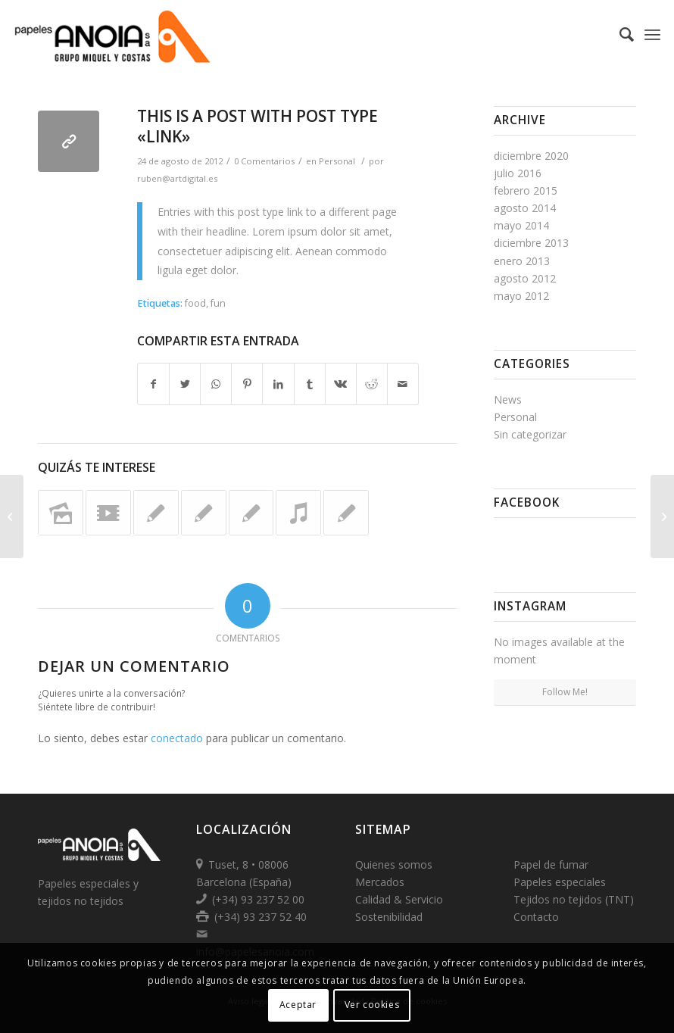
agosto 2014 (525, 208)
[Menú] (652, 34)
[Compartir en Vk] (341, 384)
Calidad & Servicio (399, 899)
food (195, 303)
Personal (337, 161)
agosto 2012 (525, 278)
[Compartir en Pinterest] (247, 384)
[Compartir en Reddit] (372, 384)
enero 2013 (522, 261)
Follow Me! (565, 691)
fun (218, 303)
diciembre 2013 (531, 243)
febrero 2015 (525, 190)
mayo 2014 (521, 225)
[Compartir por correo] (403, 384)
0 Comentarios (264, 161)
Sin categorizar (530, 434)
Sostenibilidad (389, 917)
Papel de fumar (550, 864)
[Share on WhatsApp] (216, 384)
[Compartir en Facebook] (153, 384)
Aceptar (298, 1004)
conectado (177, 738)
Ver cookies (372, 1004)
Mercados (379, 882)
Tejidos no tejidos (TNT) (573, 899)
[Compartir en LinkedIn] (278, 384)
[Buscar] (619, 34)
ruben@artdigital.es (177, 178)
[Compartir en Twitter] (185, 384)
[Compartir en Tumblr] (310, 384)
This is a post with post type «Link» (257, 126)
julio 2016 (517, 173)
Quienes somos (393, 864)
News (508, 399)
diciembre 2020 (531, 155)
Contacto (536, 917)
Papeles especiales (559, 882)
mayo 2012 (521, 296)
